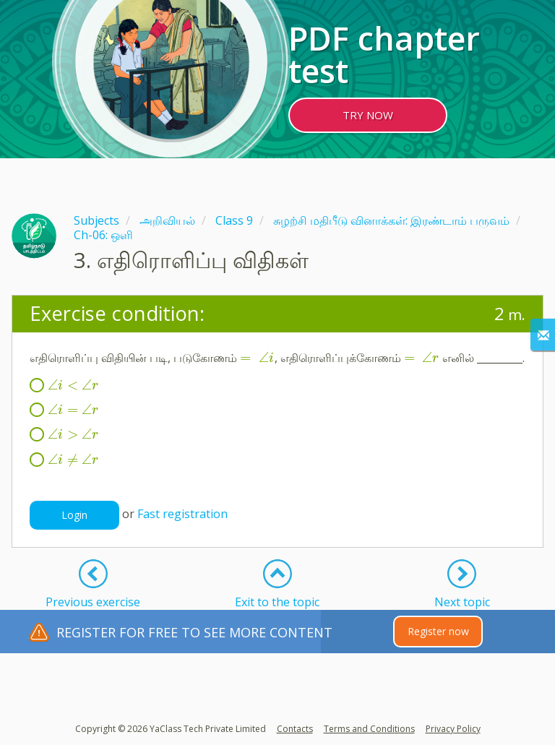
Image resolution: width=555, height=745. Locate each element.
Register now (438, 631)
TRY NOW (368, 115)
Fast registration (182, 514)
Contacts (295, 729)
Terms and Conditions (369, 729)
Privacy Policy (453, 729)
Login (74, 515)
